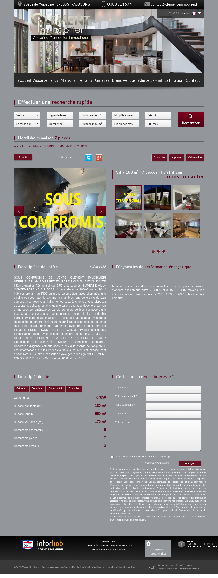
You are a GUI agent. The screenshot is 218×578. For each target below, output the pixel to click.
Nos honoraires (108, 567)
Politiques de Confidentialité (171, 516)
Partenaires (122, 567)
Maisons (67, 81)
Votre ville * (121, 413)
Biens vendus (126, 81)
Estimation (174, 81)
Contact (195, 81)
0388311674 (108, 541)
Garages (104, 81)
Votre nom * (121, 387)
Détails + (37, 388)
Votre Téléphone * (125, 404)
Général (21, 388)
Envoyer (190, 463)
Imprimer (177, 157)
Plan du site (77, 567)
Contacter (160, 157)
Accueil (22, 81)
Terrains (85, 81)
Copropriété (55, 388)
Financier (73, 388)
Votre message (122, 421)
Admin (132, 567)
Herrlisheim (34, 146)
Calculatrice (195, 157)
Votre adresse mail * (126, 395)
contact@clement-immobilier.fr (175, 4)
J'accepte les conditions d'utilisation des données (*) (143, 456)
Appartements (44, 81)
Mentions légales (92, 567)
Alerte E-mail (151, 81)
